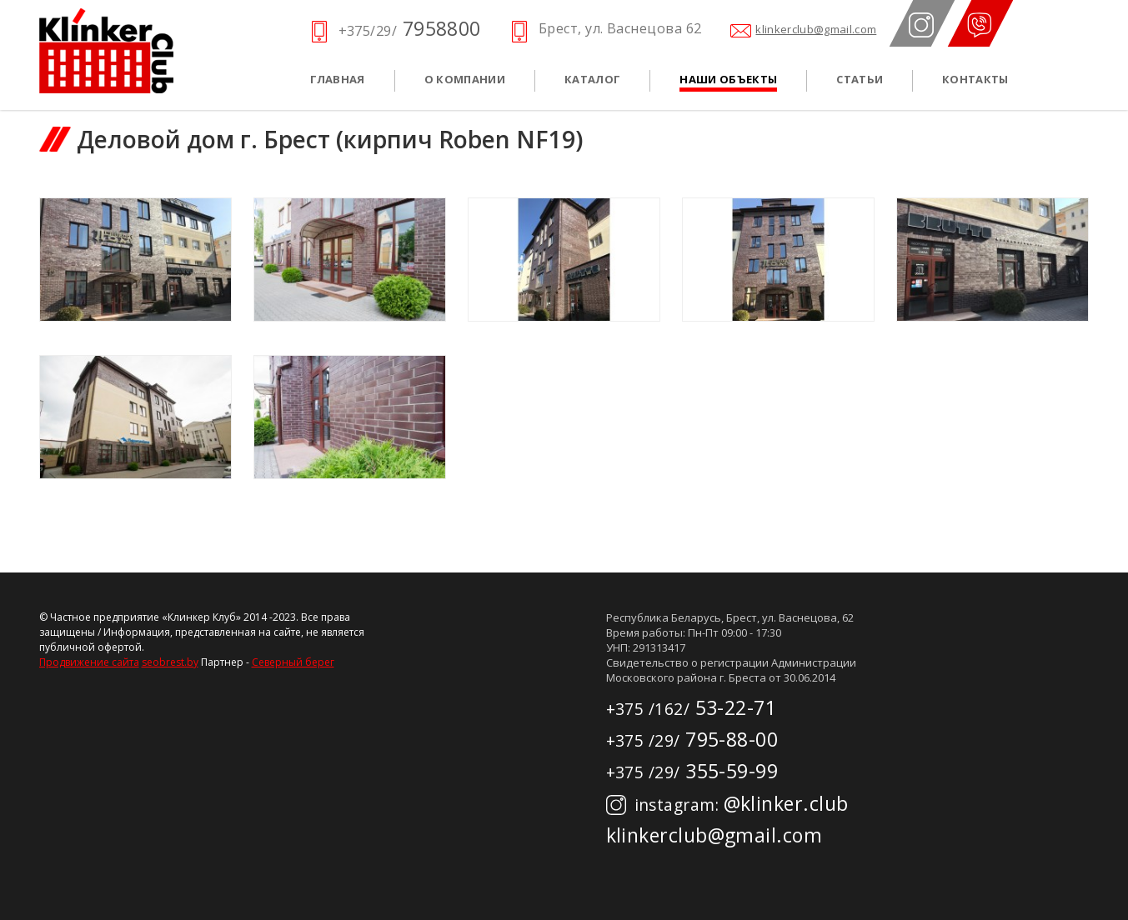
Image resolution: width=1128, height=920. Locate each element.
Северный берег (293, 662)
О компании (464, 79)
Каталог (592, 79)
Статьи (859, 79)
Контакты (975, 79)
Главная (337, 79)
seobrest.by (170, 662)
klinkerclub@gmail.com (815, 29)
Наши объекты (728, 79)
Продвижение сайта (89, 662)
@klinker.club (727, 803)
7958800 (409, 28)
